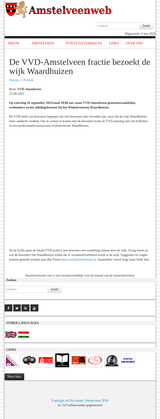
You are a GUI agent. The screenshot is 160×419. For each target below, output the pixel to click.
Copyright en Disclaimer (67, 400)
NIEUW (13, 43)
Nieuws (14, 80)
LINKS (114, 43)
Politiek (28, 80)
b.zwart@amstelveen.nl (81, 259)
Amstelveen (93, 400)
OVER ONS (134, 43)
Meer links (14, 376)
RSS (106, 400)
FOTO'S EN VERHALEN (84, 43)
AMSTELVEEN (42, 43)
